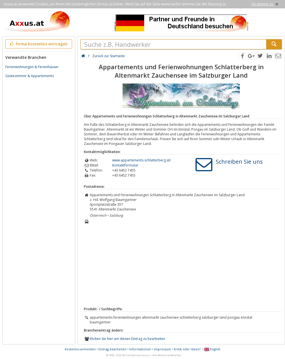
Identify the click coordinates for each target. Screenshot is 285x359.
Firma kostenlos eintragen (38, 44)
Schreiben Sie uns (239, 161)
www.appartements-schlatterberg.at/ (141, 160)
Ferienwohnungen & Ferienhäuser (32, 66)
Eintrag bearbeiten (112, 349)
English (212, 349)
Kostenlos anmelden (80, 349)
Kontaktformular (125, 165)
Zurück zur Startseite (108, 56)
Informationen (140, 349)
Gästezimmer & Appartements (29, 75)
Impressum (162, 349)
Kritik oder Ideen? (187, 349)
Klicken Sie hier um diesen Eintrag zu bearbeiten (127, 338)
